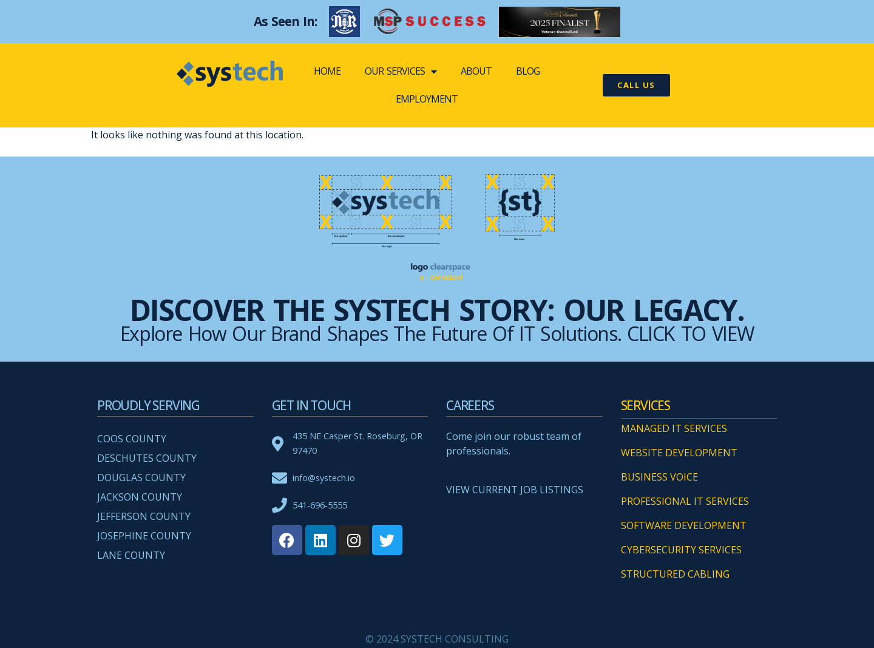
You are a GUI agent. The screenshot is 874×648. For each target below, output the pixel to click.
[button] (636, 85)
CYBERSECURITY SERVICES (681, 549)
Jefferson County (144, 516)
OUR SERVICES (400, 72)
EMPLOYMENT (427, 99)
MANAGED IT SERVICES (674, 428)
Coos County (131, 438)
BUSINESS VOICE (659, 477)
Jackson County (139, 497)
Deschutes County (147, 458)
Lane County (131, 555)
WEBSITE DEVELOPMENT (679, 452)
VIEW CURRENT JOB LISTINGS (514, 489)
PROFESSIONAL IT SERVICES (685, 501)
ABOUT (476, 71)
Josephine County (144, 535)
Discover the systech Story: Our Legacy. (437, 309)
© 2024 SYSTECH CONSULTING (437, 639)
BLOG (528, 71)
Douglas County (141, 477)
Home (327, 71)
